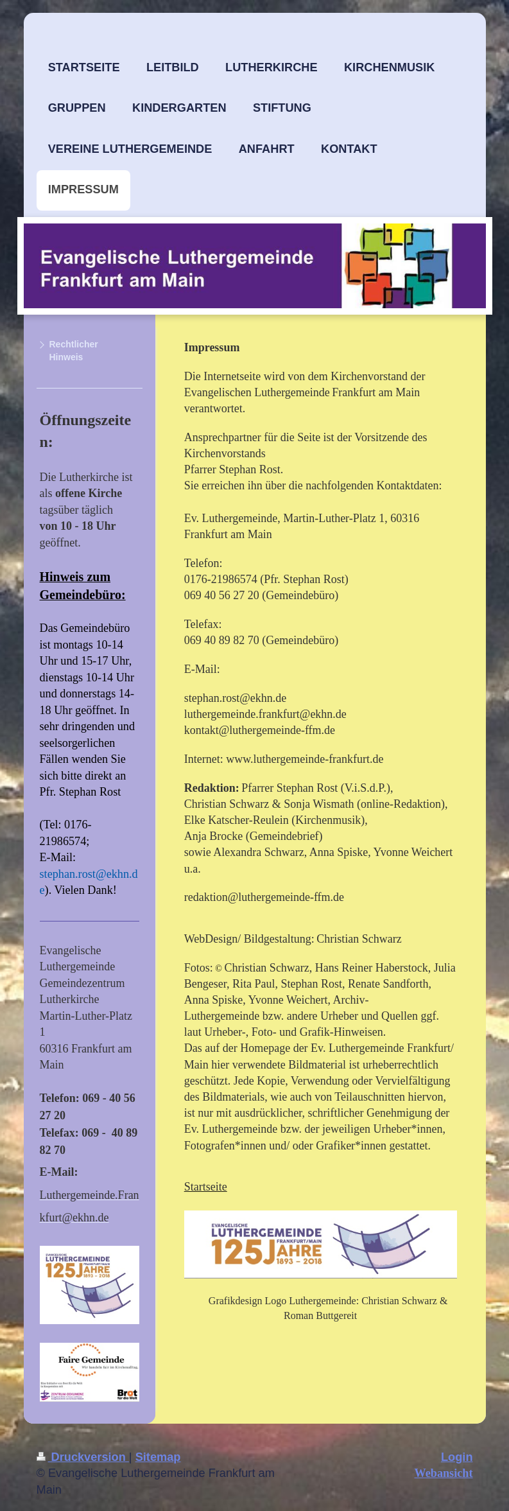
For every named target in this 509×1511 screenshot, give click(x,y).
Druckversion (83, 1457)
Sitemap (158, 1457)
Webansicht (444, 1473)
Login (457, 1457)
